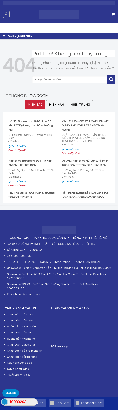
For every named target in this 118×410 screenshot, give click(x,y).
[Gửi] (110, 28)
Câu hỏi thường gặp (19, 362)
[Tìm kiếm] (6, 14)
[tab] (35, 104)
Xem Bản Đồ (18, 146)
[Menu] (113, 35)
